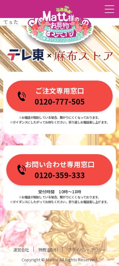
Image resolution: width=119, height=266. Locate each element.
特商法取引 (47, 250)
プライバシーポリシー (86, 250)
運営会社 (21, 250)
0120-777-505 (60, 101)
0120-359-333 (60, 174)
